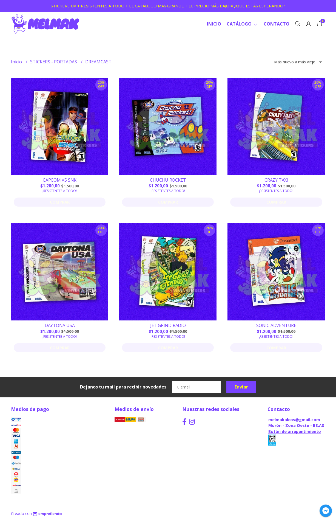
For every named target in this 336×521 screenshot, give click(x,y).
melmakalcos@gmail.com (294, 419)
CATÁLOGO (242, 24)
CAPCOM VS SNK (59, 180)
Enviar (241, 387)
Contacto (276, 24)
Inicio (214, 24)
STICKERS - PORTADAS (54, 62)
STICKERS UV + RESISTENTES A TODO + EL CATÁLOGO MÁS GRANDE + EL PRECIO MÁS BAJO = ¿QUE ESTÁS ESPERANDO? (168, 6)
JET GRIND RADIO (168, 325)
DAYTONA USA (60, 325)
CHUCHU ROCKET (168, 180)
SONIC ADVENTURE (276, 325)
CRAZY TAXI (276, 180)
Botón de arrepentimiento (294, 431)
